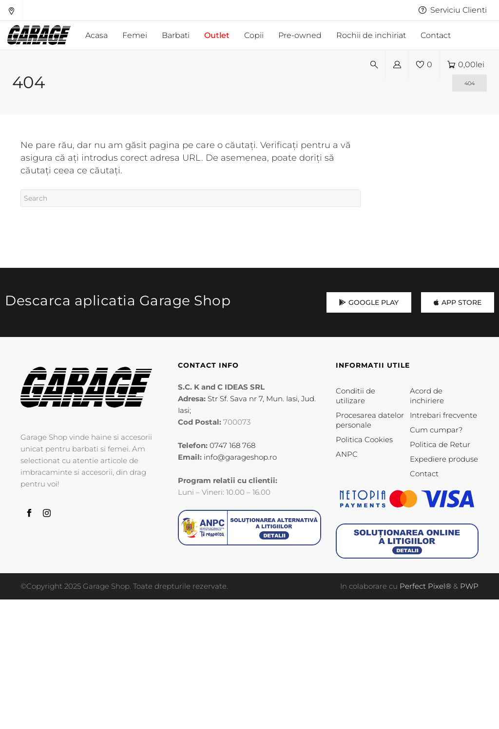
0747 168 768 (232, 445)
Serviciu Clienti (453, 10)
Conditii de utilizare (355, 395)
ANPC (347, 454)
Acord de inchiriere (427, 395)
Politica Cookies (364, 439)
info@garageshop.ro (240, 457)
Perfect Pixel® (425, 586)
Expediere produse (444, 459)
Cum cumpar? (436, 429)
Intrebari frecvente (443, 415)
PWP (469, 586)
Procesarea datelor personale (370, 420)
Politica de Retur (440, 444)
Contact (424, 473)
